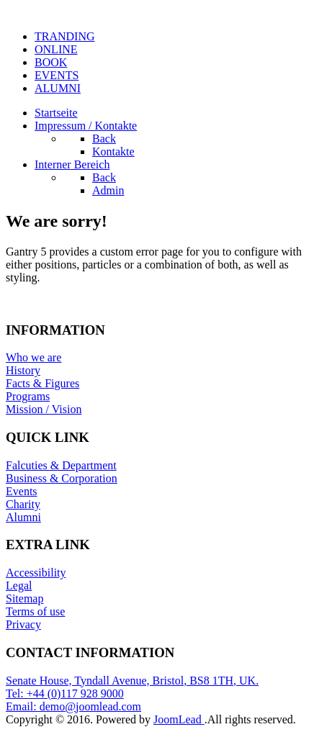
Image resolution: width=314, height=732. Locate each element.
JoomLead (179, 719)
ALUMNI (58, 88)
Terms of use (35, 611)
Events (21, 491)
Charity (23, 504)
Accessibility (36, 572)
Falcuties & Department (61, 465)
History (23, 370)
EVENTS (56, 75)
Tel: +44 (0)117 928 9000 (65, 693)
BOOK (51, 62)
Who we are (33, 357)
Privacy (23, 624)
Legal (19, 585)
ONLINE (56, 49)
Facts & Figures (42, 383)
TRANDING (65, 36)
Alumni (23, 517)
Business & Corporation (61, 478)
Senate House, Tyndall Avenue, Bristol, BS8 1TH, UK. (132, 680)
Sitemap (24, 598)
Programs (28, 396)
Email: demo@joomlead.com (73, 706)
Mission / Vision (43, 409)
